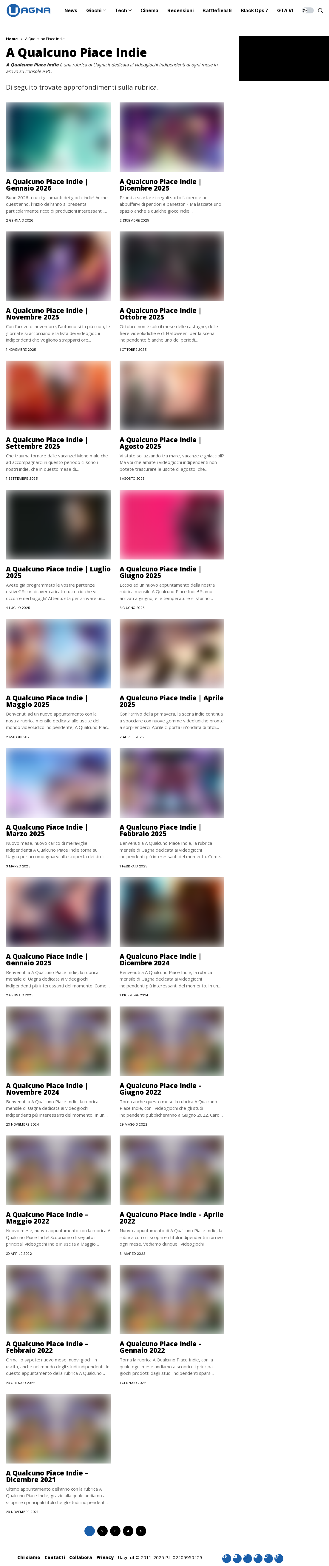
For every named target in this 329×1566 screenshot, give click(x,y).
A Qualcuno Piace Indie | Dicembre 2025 (161, 184)
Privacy (105, 1557)
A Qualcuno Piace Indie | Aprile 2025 (172, 701)
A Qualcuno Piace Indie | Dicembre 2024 (161, 959)
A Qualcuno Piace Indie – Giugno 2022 (161, 1088)
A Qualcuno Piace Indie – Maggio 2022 (47, 1217)
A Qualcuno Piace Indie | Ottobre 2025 (161, 313)
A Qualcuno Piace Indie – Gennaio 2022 (161, 1347)
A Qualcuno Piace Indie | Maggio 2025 (47, 701)
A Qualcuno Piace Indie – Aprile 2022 (172, 1217)
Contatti (54, 1557)
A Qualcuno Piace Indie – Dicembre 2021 (47, 1476)
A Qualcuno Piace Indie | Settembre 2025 (47, 443)
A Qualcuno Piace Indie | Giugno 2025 (161, 572)
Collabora (80, 1557)
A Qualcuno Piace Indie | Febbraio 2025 (161, 830)
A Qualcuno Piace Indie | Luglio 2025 (58, 572)
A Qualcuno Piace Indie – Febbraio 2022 (47, 1347)
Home (12, 38)
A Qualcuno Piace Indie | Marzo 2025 (47, 830)
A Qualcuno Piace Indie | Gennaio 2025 (47, 959)
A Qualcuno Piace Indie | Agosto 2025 (161, 443)
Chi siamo (28, 1557)
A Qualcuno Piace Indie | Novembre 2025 (47, 313)
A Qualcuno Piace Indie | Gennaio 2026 (47, 184)
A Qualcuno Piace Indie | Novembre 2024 (47, 1088)
